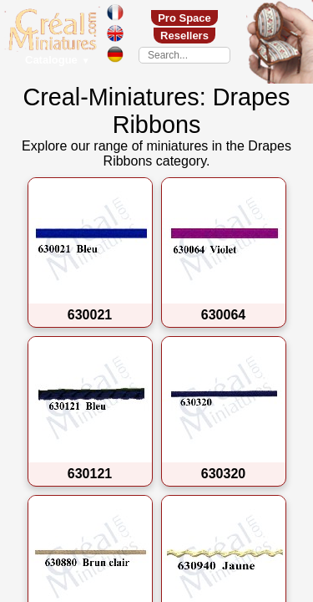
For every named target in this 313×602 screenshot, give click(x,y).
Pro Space (184, 18)
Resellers (184, 35)
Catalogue (57, 60)
